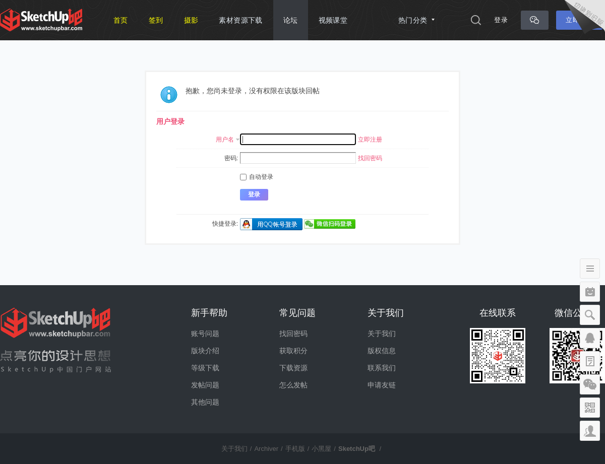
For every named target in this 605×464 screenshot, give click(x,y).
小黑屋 (321, 448)
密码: (231, 158)
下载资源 (293, 368)
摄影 (191, 20)
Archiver (266, 448)
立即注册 (370, 139)
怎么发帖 (293, 385)
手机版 (295, 448)
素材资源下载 (240, 20)
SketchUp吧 (356, 448)
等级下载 (205, 368)
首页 (120, 20)
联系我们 (382, 368)
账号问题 (205, 333)
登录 (501, 20)
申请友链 (382, 385)
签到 (156, 20)
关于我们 (382, 333)
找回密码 (370, 158)
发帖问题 (205, 385)
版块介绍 (205, 351)
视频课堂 (333, 20)
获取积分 (293, 351)
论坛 (290, 20)
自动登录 (256, 176)
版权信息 (382, 351)
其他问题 (205, 402)
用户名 (225, 139)
